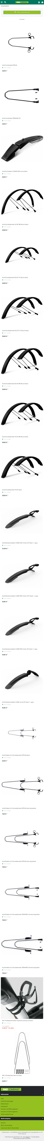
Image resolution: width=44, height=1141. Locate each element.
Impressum (4, 1106)
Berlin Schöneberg (6, 1125)
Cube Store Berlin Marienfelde (10, 1128)
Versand (27, 1137)
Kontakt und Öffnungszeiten (9, 1109)
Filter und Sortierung (22, 12)
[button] (39, 2)
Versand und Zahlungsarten (9, 1111)
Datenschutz (4, 1104)
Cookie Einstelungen (7, 1101)
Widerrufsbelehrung (7, 1114)
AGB (2, 1098)
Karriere (3, 1123)
